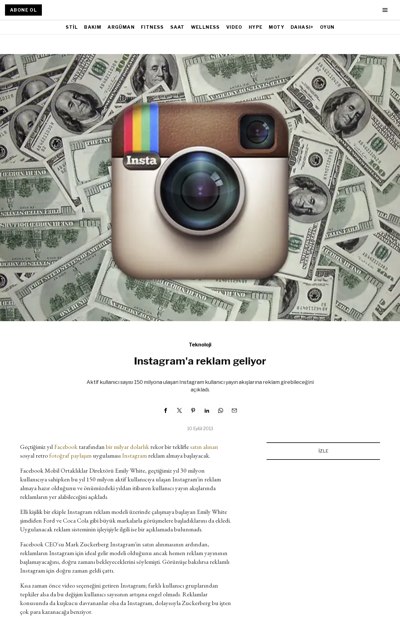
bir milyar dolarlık (127, 447)
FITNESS (152, 27)
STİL (72, 27)
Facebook (66, 447)
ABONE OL (23, 9)
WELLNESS (205, 27)
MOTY (276, 27)
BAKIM (92, 27)
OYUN (327, 27)
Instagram (134, 455)
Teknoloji (200, 345)
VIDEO (234, 27)
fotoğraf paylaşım (70, 455)
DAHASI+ (302, 27)
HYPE (256, 27)
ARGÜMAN (121, 27)
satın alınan (204, 447)
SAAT (177, 27)
